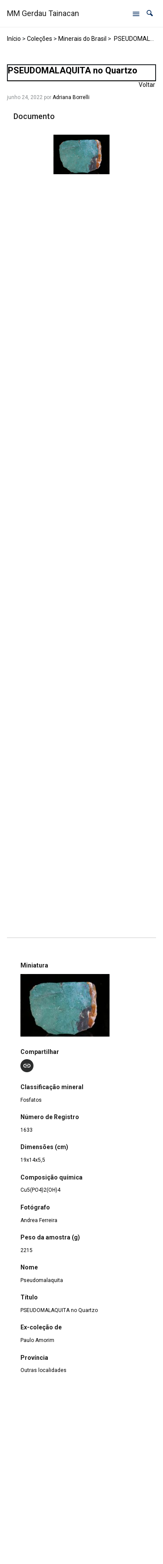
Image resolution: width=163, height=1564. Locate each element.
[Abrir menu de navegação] (136, 13)
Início (14, 38)
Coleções (39, 38)
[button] (149, 13)
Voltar (147, 84)
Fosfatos (31, 1100)
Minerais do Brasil (82, 38)
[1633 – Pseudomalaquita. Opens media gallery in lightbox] (81, 154)
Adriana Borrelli (71, 97)
